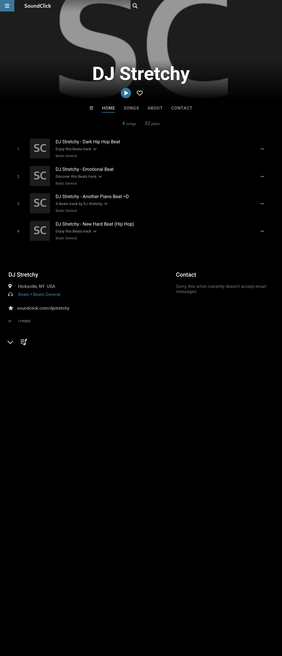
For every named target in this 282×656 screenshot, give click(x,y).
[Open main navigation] (7, 5)
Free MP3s (87, 527)
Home (108, 108)
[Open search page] (276, 5)
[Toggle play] (16, 149)
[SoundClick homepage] (37, 6)
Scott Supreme (212, 496)
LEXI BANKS (164, 496)
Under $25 (194, 527)
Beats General (63, 156)
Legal (154, 621)
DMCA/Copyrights (107, 621)
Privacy (137, 621)
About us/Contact (51, 621)
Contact (181, 108)
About (155, 108)
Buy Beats (122, 527)
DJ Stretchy (23, 270)
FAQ (24, 621)
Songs (131, 108)
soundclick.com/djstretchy (43, 303)
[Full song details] (266, 149)
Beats (23, 289)
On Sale (159, 527)
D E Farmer (117, 496)
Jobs (78, 621)
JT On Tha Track (69, 496)
